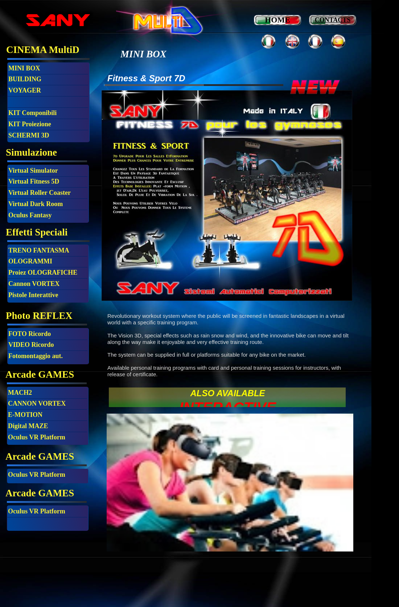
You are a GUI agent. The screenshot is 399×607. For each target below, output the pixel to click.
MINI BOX (24, 68)
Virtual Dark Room (35, 204)
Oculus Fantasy (30, 215)
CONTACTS (333, 20)
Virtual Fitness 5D (33, 181)
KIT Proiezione (29, 124)
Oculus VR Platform (36, 474)
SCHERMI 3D (28, 135)
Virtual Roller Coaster (39, 192)
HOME (277, 19)
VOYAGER (24, 90)
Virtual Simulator (33, 170)
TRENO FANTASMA (38, 250)
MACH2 (20, 392)
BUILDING (24, 79)
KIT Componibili (32, 112)
